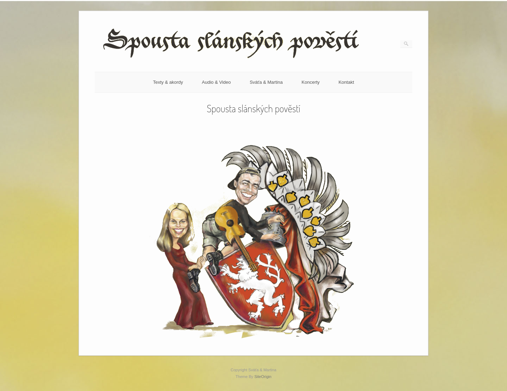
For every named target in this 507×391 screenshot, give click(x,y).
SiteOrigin (262, 376)
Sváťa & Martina (266, 82)
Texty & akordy (168, 82)
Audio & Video (216, 82)
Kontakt (346, 82)
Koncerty (311, 82)
